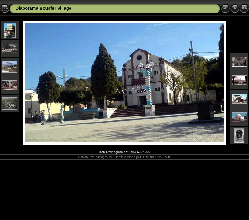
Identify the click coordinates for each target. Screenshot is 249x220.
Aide (168, 157)
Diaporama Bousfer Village (43, 8)
